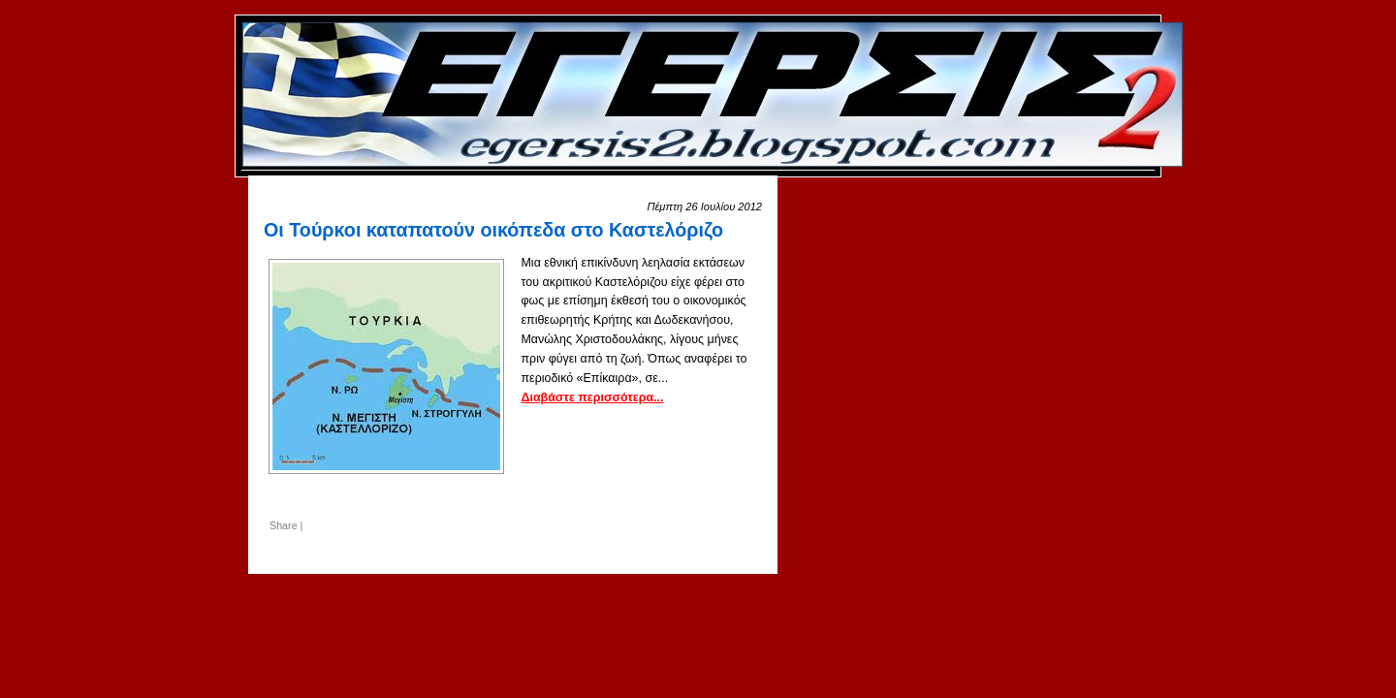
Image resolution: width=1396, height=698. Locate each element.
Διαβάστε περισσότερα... (592, 397)
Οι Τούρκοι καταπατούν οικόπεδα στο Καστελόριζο (493, 229)
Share (284, 525)
